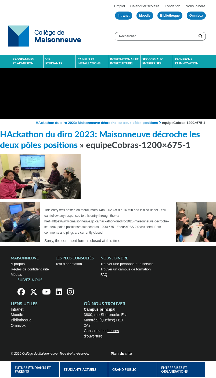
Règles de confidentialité (30, 269)
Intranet (123, 15)
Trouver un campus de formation (125, 269)
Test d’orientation (69, 264)
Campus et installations (89, 61)
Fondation (172, 6)
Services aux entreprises (152, 61)
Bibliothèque (170, 15)
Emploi (119, 6)
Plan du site (121, 353)
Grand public (124, 369)
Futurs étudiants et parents (33, 369)
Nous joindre (195, 6)
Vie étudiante (53, 61)
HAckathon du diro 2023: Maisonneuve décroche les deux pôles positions (97, 123)
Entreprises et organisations (174, 369)
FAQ (103, 275)
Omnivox (196, 15)
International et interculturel (124, 61)
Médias (16, 275)
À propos (18, 264)
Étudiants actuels (80, 369)
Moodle (144, 15)
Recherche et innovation (187, 61)
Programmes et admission (23, 61)
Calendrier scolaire (144, 6)
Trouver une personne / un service (127, 264)
